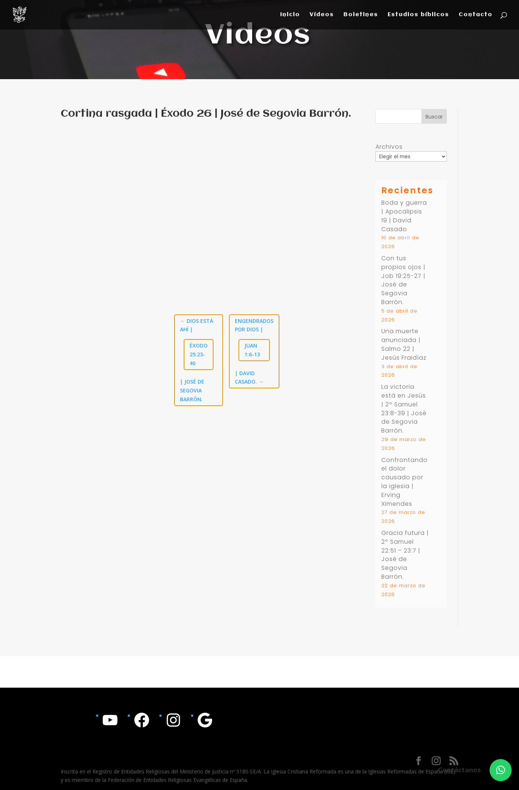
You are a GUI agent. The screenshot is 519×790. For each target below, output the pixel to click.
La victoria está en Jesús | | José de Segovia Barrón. (404, 408)
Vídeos (322, 15)
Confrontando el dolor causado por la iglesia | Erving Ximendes (404, 482)
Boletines (360, 15)
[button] (501, 770)
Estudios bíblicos (418, 15)
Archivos (389, 146)
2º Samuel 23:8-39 (399, 408)
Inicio (290, 15)
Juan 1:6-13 (252, 350)
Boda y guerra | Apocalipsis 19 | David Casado (404, 215)
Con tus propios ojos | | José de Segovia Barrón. (403, 280)
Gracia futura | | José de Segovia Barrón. (405, 555)
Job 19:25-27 (401, 276)
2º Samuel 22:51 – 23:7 (398, 546)
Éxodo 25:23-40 (199, 354)
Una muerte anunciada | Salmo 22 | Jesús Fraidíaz (404, 344)
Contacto (475, 15)
